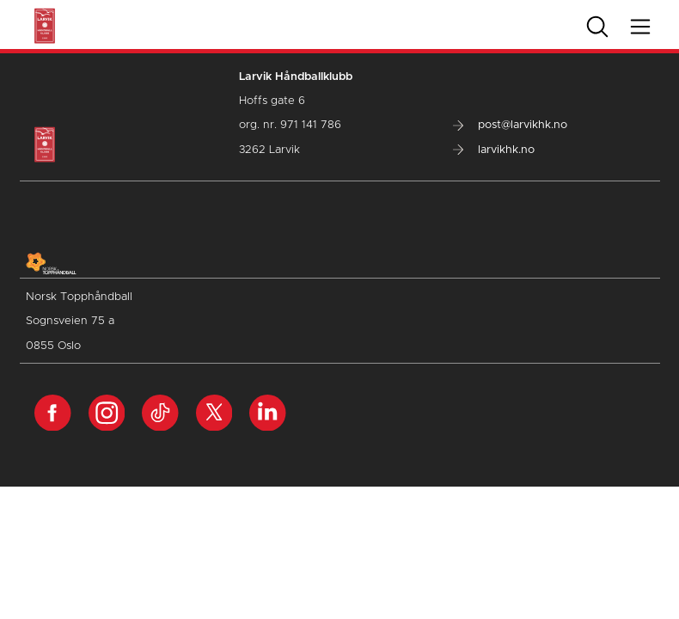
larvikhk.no (494, 150)
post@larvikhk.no (510, 125)
